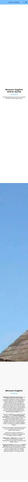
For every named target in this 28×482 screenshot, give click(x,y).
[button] (1, 2)
